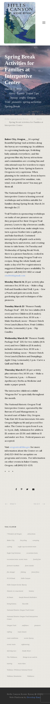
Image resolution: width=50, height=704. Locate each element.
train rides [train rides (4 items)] (22, 664)
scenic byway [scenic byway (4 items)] (29, 638)
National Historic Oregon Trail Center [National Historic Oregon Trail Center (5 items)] (20, 610)
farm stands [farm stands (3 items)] (29, 566)
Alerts (12, 93)
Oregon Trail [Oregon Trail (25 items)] (11, 625)
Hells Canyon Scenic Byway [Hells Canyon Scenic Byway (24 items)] (17, 585)
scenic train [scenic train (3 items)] (11, 644)
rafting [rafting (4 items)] (9, 632)
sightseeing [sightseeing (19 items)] (25, 644)
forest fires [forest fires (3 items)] (35, 572)
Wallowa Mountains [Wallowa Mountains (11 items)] (14, 676)
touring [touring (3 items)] (9, 664)
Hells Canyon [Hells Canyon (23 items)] (25, 578)
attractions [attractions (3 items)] (31, 534)
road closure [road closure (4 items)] (22, 632)
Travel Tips (32, 93)
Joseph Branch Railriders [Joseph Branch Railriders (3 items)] (28, 597)
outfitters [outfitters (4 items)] (25, 625)
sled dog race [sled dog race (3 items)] (11, 651)
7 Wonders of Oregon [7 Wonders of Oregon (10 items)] (14, 534)
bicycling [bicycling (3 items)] (23, 540)
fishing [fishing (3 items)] (23, 572)
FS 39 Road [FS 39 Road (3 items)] (11, 578)
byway (14, 97)
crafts (22, 97)
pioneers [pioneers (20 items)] (37, 625)
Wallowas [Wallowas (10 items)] (30, 676)
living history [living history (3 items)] (11, 604)
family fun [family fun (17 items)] (37, 559)
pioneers (16, 102)
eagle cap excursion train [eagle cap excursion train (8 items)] (27, 547)
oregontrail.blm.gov (20, 447)
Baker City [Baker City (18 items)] (10, 540)
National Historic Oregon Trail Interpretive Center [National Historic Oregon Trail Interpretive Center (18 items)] (22, 617)
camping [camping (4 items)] (36, 540)
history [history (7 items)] (31, 591)
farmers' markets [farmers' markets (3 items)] (13, 566)
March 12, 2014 (13, 89)
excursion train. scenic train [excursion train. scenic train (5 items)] (17, 559)
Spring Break (12, 106)
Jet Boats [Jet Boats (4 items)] (10, 597)
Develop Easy (34, 697)
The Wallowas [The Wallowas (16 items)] (12, 657)
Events (21, 93)
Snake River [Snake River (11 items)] (26, 651)
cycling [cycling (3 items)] (9, 547)
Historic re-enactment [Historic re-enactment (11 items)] (15, 591)
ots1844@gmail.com (15, 275)
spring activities (32, 102)
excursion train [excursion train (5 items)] (32, 553)
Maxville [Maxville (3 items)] (25, 604)
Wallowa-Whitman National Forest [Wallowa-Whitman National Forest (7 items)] (19, 670)
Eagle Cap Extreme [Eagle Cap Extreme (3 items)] (14, 553)
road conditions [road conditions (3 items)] (12, 638)
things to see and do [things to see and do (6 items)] (30, 657)
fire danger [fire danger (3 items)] (11, 572)
